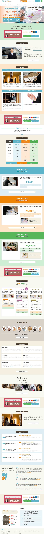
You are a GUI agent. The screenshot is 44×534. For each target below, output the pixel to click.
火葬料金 (19, 4)
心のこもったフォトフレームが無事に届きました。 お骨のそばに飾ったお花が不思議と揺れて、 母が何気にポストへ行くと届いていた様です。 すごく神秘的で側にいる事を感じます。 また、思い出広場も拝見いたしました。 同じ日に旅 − (32, 366)
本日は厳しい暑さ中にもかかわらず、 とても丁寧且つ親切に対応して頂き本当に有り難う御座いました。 (11, 358)
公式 (41, 1)
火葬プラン (11, 4)
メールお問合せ (38, 1)
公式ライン (26, 121)
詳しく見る (33, 60)
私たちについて (15, 532)
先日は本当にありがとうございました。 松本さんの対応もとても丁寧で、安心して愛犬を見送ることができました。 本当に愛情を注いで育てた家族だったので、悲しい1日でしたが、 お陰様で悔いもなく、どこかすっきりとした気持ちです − (11, 366)
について (11, 163)
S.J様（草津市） (26, 347)
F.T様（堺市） (25, 355)
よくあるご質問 (32, 4)
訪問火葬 (20, 533)
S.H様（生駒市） (26, 362)
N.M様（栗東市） (5, 362)
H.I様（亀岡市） (5, 347)
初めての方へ (5, 4)
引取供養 (20, 532)
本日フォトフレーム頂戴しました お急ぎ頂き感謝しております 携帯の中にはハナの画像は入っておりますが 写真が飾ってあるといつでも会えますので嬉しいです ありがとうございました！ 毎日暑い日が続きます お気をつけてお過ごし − (11, 351)
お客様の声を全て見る (22, 371)
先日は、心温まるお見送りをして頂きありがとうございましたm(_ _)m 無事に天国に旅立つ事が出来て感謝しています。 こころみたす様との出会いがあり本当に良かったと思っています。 (32, 358)
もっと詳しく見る (22, 227)
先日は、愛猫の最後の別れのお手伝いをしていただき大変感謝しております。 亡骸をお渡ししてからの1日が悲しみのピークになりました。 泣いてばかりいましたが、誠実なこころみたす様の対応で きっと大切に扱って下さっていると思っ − (32, 351)
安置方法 (15, 533)
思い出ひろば (39, 4)
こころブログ (39, 531)
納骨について (25, 4)
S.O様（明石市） (5, 355)
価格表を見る (22, 337)
